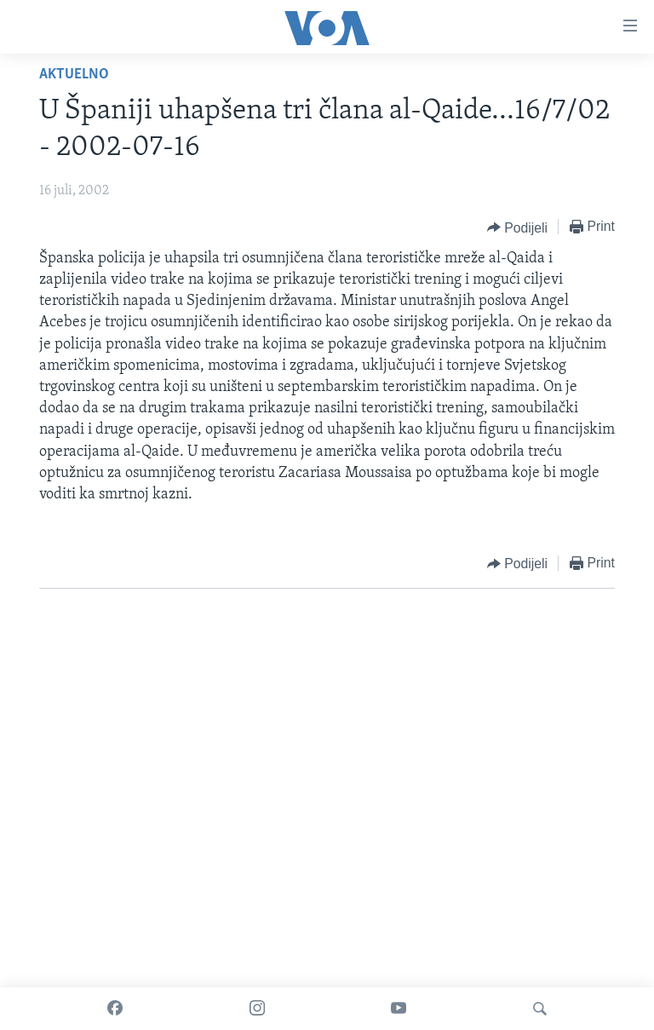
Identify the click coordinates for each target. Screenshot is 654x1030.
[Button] (517, 227)
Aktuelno (74, 74)
